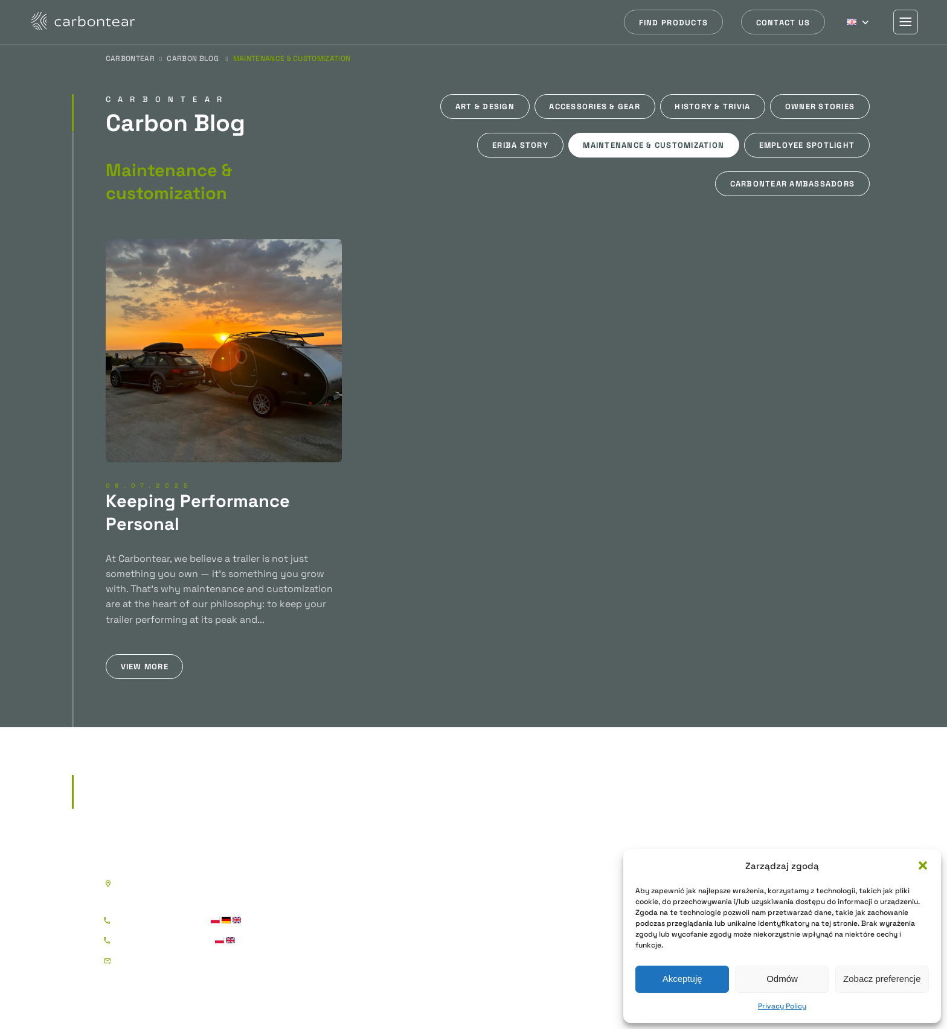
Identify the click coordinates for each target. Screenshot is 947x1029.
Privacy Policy (782, 1006)
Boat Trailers (520, 848)
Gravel (369, 919)
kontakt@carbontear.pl (166, 960)
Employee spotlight (807, 145)
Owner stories (820, 106)
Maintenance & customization (653, 145)
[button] (923, 865)
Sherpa (641, 848)
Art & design (485, 106)
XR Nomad (378, 937)
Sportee (373, 880)
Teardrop (392, 848)
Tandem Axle (497, 899)
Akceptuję (682, 978)
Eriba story (520, 145)
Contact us (783, 23)
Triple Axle (491, 919)
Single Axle (493, 880)
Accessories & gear (594, 106)
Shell (366, 976)
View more (145, 666)
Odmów (782, 978)
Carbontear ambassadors (792, 184)
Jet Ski (483, 937)
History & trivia (712, 106)
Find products (673, 23)
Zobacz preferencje (881, 978)
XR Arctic (375, 957)
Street (369, 899)
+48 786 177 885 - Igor (161, 921)
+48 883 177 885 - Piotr (163, 940)
